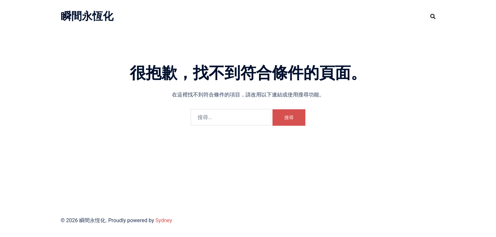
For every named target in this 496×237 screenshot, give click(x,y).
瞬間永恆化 (87, 16)
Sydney (163, 220)
